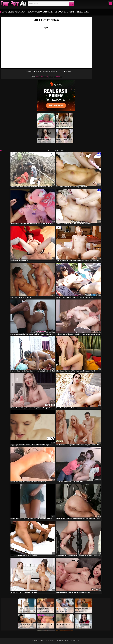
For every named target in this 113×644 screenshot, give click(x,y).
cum (46, 76)
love (50, 76)
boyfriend (57, 76)
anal (37, 76)
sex (42, 76)
